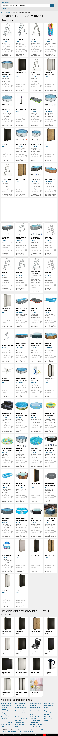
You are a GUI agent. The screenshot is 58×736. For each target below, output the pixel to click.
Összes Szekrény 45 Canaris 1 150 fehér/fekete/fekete (20, 90)
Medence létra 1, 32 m (36, 38)
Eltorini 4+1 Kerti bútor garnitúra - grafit (49, 718)
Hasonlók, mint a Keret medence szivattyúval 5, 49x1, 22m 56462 (7, 125)
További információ (51, 734)
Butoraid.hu (6, 2)
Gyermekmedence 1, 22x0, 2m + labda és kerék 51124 (7, 450)
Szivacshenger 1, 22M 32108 (50, 38)
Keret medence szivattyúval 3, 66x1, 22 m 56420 (21, 144)
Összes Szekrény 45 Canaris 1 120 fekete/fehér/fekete (49, 396)
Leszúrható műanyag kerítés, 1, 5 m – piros (21, 718)
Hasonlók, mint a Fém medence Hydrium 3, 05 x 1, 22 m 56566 (7, 90)
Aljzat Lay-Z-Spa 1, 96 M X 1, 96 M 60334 (50, 520)
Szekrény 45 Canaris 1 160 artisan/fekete (21, 179)
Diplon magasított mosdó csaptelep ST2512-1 (35, 713)
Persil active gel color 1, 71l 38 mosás (49, 705)
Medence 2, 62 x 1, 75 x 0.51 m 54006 (6, 485)
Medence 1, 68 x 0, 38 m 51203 (50, 414)
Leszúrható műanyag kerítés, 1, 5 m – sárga (7, 713)
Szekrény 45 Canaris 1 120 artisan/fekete (50, 555)
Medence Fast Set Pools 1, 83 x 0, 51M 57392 (21, 520)
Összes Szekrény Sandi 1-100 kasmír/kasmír (21, 571)
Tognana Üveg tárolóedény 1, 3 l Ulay (20, 724)
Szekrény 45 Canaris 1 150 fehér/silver (49, 74)
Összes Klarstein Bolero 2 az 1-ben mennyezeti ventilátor (7, 396)
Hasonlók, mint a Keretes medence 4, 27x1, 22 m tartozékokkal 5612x (36, 160)
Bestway (8, 12)
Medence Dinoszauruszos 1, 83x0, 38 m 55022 (21, 415)
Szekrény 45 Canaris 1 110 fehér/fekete (6, 590)
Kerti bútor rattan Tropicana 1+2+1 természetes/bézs (20, 705)
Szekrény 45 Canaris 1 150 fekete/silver (6, 144)
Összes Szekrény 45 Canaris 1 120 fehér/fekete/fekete (20, 606)
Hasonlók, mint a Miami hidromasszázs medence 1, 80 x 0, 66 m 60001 (36, 536)
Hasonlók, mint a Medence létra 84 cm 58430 (20, 255)
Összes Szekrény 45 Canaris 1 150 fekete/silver (6, 160)
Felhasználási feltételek (36, 730)
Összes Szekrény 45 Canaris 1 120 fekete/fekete (35, 571)
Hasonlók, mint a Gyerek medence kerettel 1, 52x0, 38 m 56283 (36, 431)
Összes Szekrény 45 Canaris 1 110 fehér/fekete (6, 606)
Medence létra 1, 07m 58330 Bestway (21, 39)
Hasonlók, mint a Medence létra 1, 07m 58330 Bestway (20, 55)
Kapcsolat (17, 730)
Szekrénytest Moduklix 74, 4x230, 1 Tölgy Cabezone (36, 724)
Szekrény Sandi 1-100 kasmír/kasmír (21, 555)
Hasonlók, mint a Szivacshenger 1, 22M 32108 (50, 55)
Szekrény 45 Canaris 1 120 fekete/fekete (35, 555)
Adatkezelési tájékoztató (10, 731)
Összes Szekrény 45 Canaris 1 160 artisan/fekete (20, 195)
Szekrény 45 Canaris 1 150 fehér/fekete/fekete (23, 74)
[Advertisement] (29, 209)
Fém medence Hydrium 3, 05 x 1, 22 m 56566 (7, 74)
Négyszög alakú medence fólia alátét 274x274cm (50, 713)
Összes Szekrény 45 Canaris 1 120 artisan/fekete (49, 571)
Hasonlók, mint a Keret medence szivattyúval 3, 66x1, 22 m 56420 (21, 160)
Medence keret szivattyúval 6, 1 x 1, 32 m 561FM (21, 380)
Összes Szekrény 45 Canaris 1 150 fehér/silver (50, 90)
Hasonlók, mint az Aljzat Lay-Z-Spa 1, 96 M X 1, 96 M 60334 (50, 536)
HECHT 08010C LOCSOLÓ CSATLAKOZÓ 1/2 (35, 718)
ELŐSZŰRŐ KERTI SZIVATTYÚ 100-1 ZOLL (6, 724)
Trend (31, 731)
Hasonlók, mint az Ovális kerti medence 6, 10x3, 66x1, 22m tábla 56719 (50, 195)
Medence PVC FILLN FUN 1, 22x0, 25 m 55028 (36, 450)
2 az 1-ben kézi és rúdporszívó (21, 108)
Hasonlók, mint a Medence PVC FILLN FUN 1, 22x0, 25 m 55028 (36, 466)
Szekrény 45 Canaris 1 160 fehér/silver (6, 310)
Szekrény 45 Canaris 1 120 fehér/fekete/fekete (23, 590)
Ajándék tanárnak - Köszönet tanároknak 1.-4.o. (35, 705)
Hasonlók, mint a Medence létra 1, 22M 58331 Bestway (6, 55)
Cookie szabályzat (23, 731)
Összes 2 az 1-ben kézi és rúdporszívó (21, 125)
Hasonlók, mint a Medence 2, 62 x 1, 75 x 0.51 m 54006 (7, 501)
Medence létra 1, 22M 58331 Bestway (7, 39)
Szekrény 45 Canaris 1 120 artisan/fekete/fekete (38, 485)
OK (44, 734)
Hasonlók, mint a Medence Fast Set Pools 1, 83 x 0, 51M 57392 (21, 536)
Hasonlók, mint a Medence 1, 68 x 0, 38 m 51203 (50, 431)
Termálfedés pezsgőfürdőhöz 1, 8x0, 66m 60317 (51, 485)
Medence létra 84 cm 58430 (21, 238)
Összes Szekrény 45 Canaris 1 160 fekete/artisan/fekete (49, 160)
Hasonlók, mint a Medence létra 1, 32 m (35, 55)
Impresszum (24, 730)
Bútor (2, 12)
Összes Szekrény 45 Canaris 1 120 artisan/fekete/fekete (35, 501)
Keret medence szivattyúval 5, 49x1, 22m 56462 (7, 109)
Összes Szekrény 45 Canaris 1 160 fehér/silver (7, 326)
